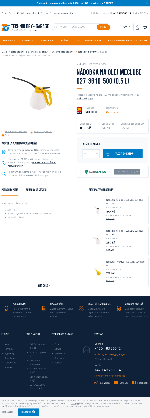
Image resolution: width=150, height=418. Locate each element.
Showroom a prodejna (61, 13)
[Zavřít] (147, 3)
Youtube (124, 383)
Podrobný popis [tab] (9, 190)
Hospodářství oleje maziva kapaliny (29, 52)
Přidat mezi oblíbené (16, 131)
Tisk (7, 135)
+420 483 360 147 (108, 370)
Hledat (103, 27)
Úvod (4, 52)
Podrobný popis (85, 98)
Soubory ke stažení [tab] (36, 190)
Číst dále (43, 286)
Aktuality (31, 13)
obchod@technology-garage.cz (110, 354)
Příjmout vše (28, 412)
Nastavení (8, 412)
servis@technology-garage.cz (109, 376)
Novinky (8, 349)
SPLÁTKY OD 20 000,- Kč (127, 172)
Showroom (60, 358)
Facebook (142, 383)
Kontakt (21, 13)
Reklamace (10, 362)
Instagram (105, 383)
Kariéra (58, 362)
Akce (7, 344)
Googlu (75, 403)
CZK (125, 27)
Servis (12, 13)
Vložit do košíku (120, 154)
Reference (43, 13)
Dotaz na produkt (43, 131)
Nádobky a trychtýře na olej (92, 52)
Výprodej (9, 353)
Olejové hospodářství (63, 52)
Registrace (10, 358)
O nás (4, 13)
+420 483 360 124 (108, 349)
